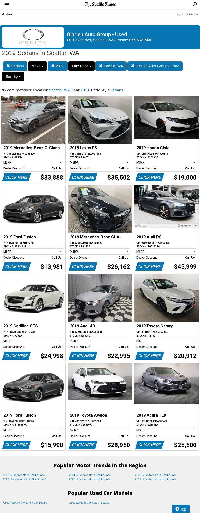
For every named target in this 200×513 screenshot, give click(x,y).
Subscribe (192, 14)
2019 (57, 66)
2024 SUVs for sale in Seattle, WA (89, 475)
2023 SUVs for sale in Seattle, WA (155, 475)
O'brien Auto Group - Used (155, 66)
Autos (7, 14)
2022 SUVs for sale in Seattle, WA (89, 479)
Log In (179, 14)
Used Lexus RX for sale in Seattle (89, 502)
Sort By (13, 77)
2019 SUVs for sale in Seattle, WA (155, 479)
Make (37, 66)
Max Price (81, 66)
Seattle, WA (111, 66)
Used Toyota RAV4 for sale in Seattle (25, 502)
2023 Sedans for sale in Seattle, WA (24, 479)
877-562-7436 (140, 40)
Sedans (15, 66)
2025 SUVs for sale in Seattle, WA (23, 475)
